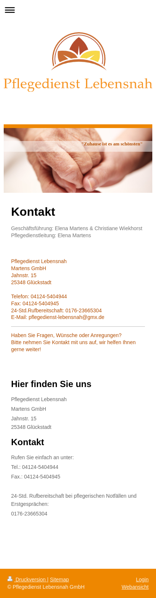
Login (142, 579)
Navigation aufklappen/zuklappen (78, 10)
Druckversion (27, 579)
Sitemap (59, 579)
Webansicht (135, 587)
